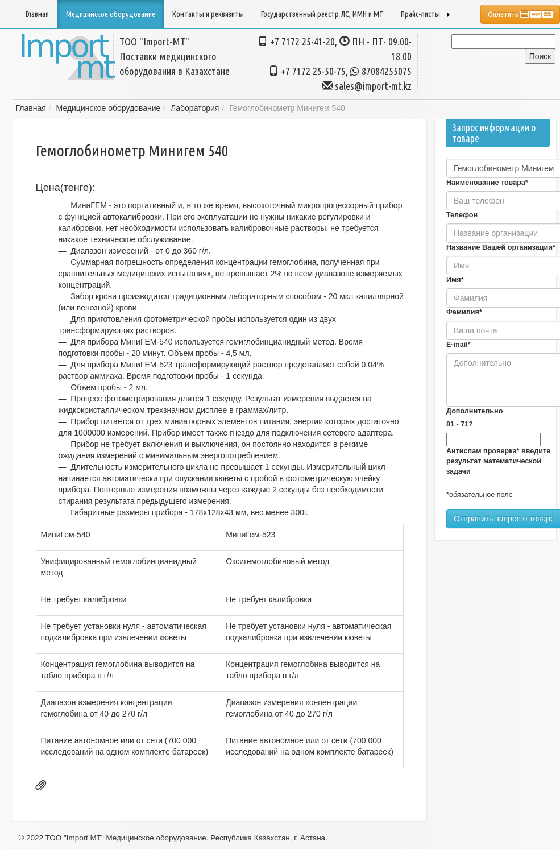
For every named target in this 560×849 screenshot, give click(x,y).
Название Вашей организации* (500, 247)
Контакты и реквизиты (208, 14)
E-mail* (458, 345)
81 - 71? (459, 424)
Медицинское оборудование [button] (110, 14)
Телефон (462, 215)
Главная (37, 14)
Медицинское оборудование (108, 108)
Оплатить (520, 14)
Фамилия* (464, 312)
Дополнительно (474, 411)
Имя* (455, 280)
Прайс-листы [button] (425, 14)
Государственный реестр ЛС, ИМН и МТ (322, 14)
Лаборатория (195, 108)
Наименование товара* (487, 183)
